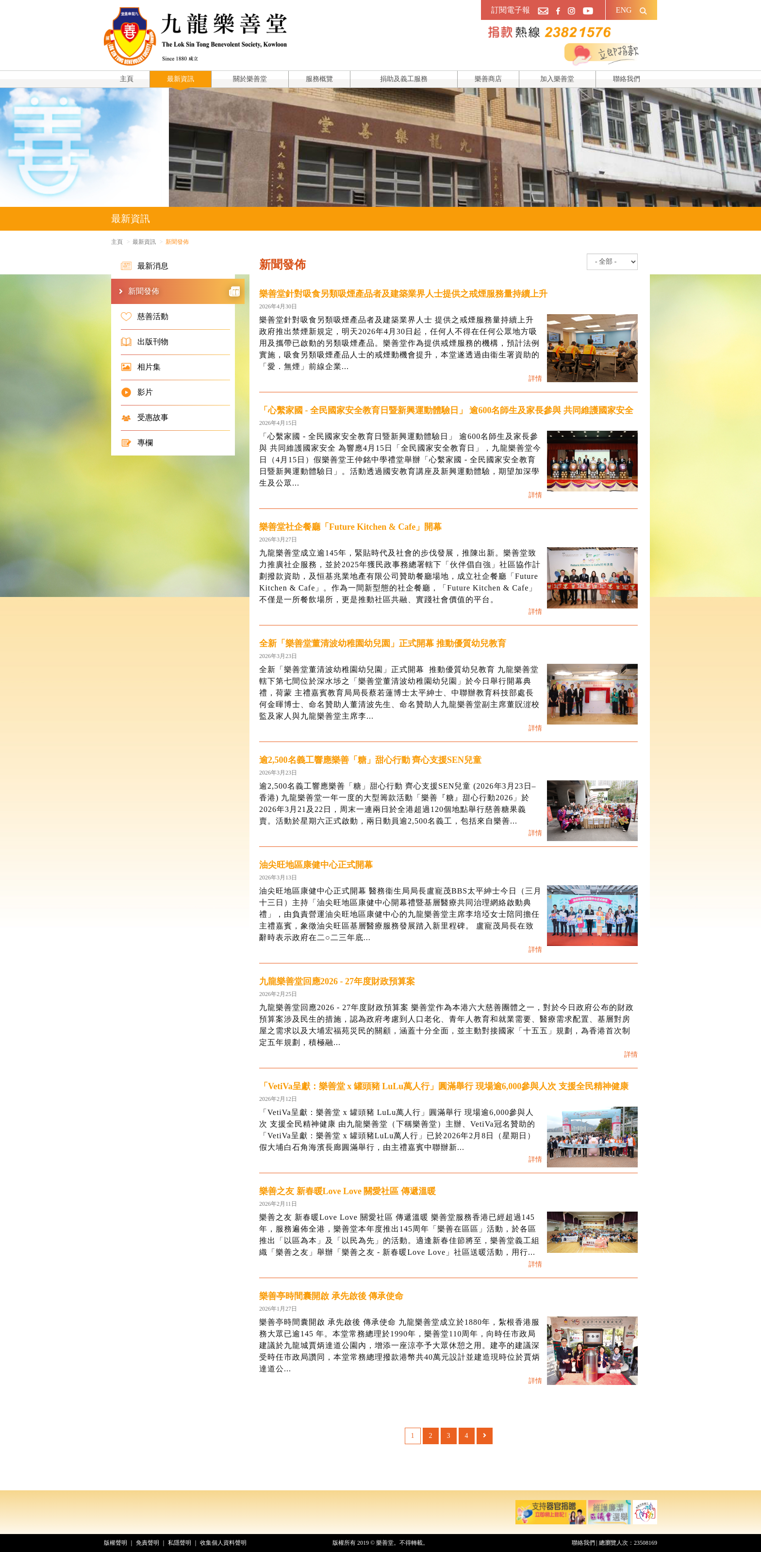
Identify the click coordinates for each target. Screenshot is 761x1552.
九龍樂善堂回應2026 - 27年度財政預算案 (337, 981)
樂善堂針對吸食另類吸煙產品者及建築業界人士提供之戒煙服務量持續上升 (403, 294)
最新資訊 (180, 79)
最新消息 (144, 266)
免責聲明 (147, 1542)
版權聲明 (115, 1542)
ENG (624, 10)
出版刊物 (144, 342)
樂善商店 (488, 79)
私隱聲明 (179, 1542)
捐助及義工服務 (404, 79)
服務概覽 (319, 79)
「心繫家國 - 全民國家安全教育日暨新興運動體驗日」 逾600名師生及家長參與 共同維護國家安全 (446, 410)
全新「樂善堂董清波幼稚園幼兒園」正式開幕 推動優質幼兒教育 (382, 643)
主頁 (126, 79)
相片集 (141, 367)
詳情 (535, 378)
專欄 (137, 443)
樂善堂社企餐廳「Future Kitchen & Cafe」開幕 (350, 527)
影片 (137, 392)
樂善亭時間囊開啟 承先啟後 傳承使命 (331, 1296)
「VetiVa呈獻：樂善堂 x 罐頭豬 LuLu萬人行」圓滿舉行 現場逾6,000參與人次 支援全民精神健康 (444, 1086)
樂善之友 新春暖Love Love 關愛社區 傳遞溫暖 (347, 1191)
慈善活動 (144, 316)
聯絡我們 (626, 79)
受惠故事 (144, 417)
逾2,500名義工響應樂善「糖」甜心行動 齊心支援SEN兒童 (370, 760)
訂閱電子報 (510, 10)
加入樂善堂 (557, 79)
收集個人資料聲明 (223, 1542)
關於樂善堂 (250, 79)
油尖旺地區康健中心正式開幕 (316, 865)
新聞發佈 (184, 291)
